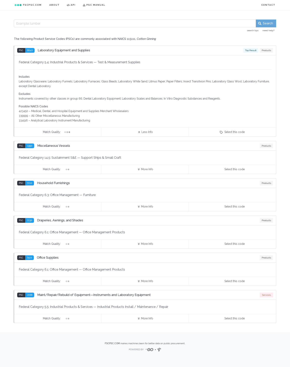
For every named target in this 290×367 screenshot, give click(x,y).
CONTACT (268, 5)
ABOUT (54, 5)
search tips (252, 30)
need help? (268, 30)
